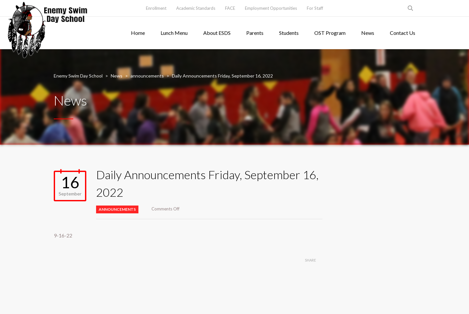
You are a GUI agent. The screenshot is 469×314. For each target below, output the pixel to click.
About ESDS (217, 33)
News (367, 33)
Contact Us (402, 33)
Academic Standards (195, 8)
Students (289, 33)
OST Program (330, 33)
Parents (254, 33)
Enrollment (156, 8)
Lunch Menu (174, 33)
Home (138, 33)
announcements (117, 209)
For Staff (315, 8)
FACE (230, 8)
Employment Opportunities (271, 8)
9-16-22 (63, 235)
